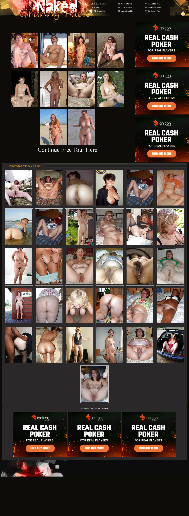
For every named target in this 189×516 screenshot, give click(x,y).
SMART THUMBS (101, 409)
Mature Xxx (98, 7)
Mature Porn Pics (127, 11)
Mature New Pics (100, 4)
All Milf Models (127, 4)
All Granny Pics (99, 11)
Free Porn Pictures (154, 7)
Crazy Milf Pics (126, 7)
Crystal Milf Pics (154, 4)
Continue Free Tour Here (67, 149)
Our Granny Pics (154, 11)
